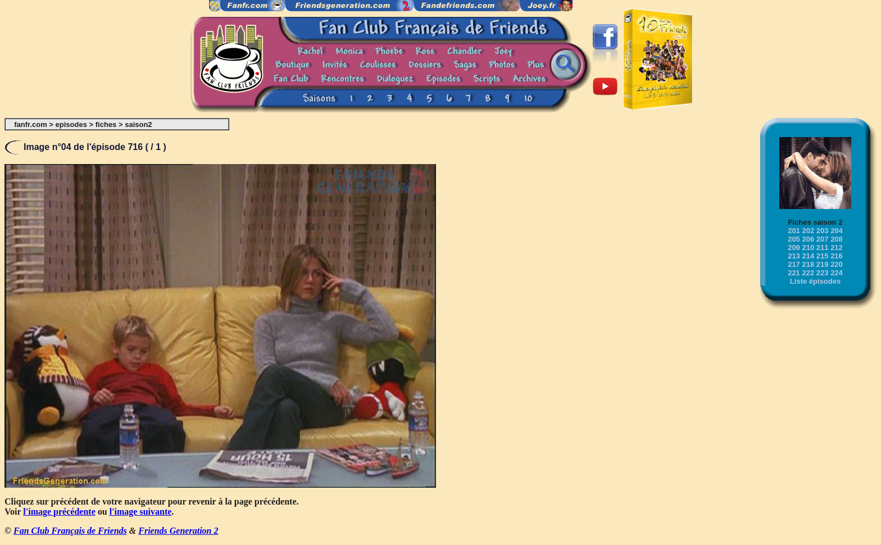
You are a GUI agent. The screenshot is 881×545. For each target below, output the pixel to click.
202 (808, 230)
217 (794, 264)
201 (794, 230)
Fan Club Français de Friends (70, 530)
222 (808, 273)
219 (822, 264)
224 (836, 273)
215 (822, 256)
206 (808, 239)
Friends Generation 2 (178, 530)
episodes (71, 124)
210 (808, 247)
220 (836, 264)
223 (822, 273)
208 (836, 239)
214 (808, 256)
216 (836, 256)
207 (822, 239)
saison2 (138, 124)
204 (836, 230)
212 (836, 247)
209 (794, 247)
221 (794, 273)
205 (794, 239)
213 (794, 256)
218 (808, 264)
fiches (106, 124)
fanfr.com (30, 124)
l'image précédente (59, 511)
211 (822, 247)
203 (822, 230)
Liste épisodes (815, 281)
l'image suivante (141, 511)
